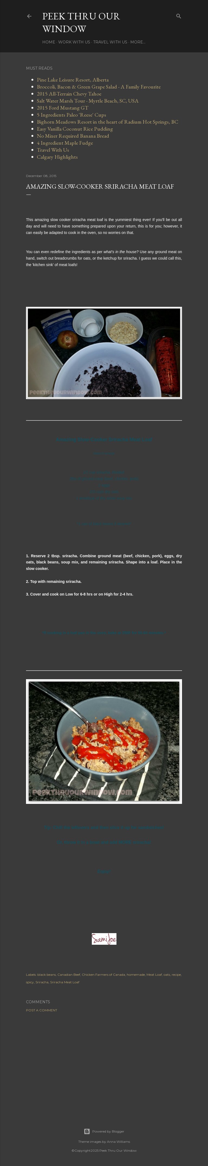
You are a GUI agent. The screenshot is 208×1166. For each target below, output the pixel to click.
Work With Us (74, 42)
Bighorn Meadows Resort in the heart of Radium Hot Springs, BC (107, 121)
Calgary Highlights (57, 156)
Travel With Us (110, 42)
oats (167, 975)
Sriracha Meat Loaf (64, 982)
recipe (176, 975)
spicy (30, 982)
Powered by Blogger (104, 1131)
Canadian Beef (68, 975)
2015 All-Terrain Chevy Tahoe (69, 93)
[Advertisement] (104, 1063)
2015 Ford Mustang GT (63, 107)
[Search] (179, 15)
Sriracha (41, 982)
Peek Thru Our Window (81, 22)
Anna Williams (118, 1142)
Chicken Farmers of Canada (103, 975)
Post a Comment (41, 1010)
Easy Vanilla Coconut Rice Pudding (75, 128)
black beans (46, 975)
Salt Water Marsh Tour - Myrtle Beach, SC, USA (88, 100)
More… (137, 42)
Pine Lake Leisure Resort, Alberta (73, 79)
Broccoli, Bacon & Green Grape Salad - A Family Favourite (99, 86)
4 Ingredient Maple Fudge (65, 142)
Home (48, 42)
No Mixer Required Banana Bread (73, 135)
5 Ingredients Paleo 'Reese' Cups (71, 114)
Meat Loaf (154, 975)
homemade (136, 975)
